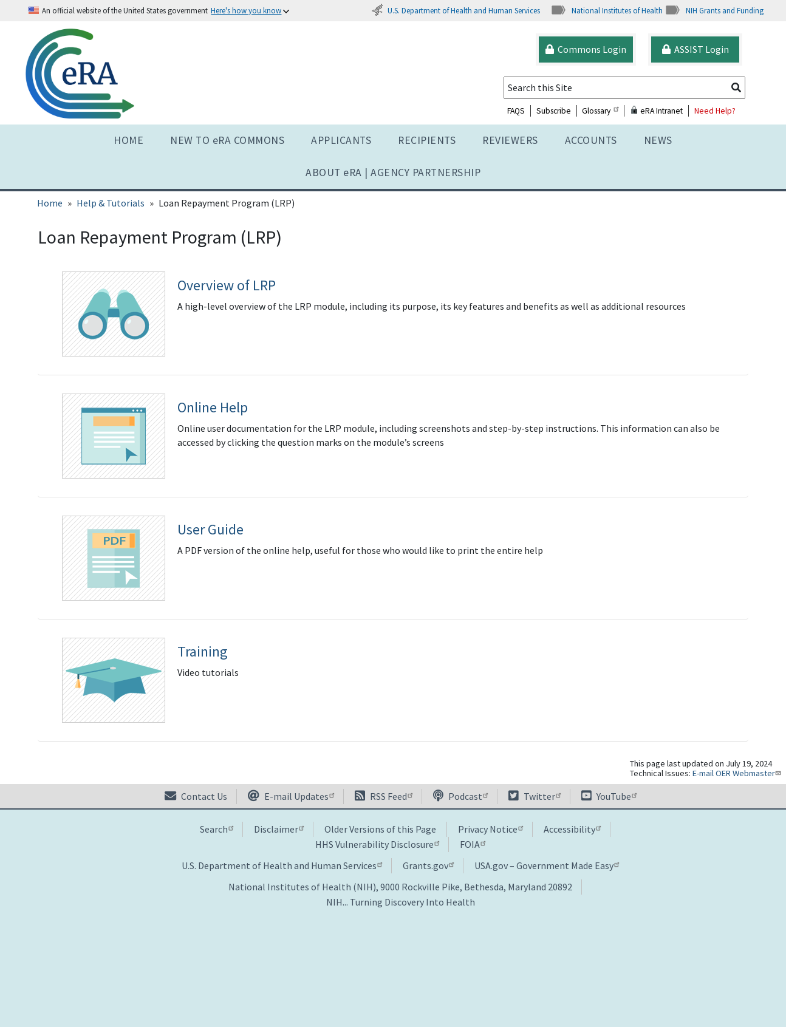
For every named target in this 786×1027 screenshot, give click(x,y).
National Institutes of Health (606, 10)
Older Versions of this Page (380, 829)
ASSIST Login (695, 49)
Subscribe (553, 111)
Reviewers (510, 140)
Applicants (341, 140)
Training (202, 651)
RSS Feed (383, 796)
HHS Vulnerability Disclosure (377, 844)
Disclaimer (279, 829)
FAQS (516, 111)
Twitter (534, 796)
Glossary (600, 111)
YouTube (609, 796)
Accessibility (572, 829)
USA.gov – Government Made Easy (546, 865)
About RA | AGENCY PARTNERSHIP (393, 172)
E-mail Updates (291, 796)
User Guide (210, 529)
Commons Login (585, 49)
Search (216, 829)
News (658, 140)
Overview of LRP (226, 285)
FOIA (472, 844)
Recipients (427, 140)
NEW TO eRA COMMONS (227, 140)
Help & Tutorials (111, 203)
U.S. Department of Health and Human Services (455, 10)
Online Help (212, 407)
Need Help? (715, 111)
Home (128, 140)
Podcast (460, 796)
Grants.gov (428, 865)
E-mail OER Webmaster (738, 773)
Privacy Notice (490, 829)
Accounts (591, 140)
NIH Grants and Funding (714, 10)
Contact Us (196, 796)
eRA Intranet (656, 111)
